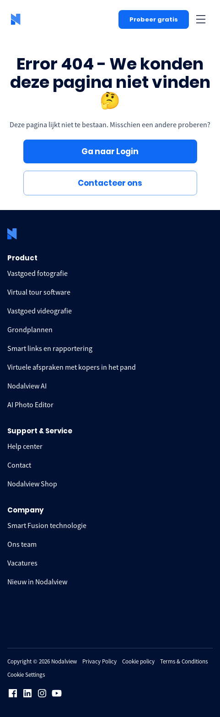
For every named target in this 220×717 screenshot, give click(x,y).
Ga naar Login (110, 151)
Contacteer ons (110, 183)
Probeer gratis (153, 19)
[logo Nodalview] (16, 19)
